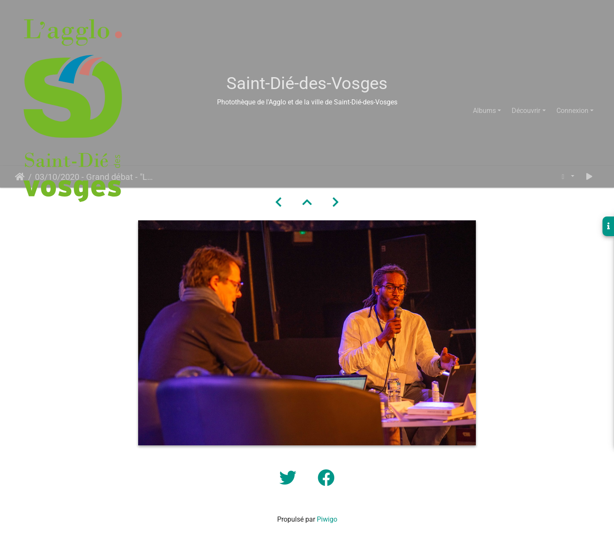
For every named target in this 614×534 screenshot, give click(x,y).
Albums (484, 111)
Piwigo (327, 519)
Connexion (572, 111)
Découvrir (526, 111)
